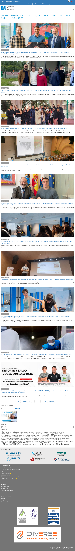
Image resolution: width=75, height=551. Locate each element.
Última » (58, 401)
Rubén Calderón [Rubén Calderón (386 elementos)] (43, 443)
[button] (71, 1)
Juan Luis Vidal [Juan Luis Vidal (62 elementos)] (47, 441)
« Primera (17, 401)
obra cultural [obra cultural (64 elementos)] (52, 441)
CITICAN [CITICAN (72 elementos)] (57, 432)
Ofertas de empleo (5, 475)
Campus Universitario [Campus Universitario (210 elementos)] (23, 432)
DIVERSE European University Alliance (10, 1)
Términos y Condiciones (68, 548)
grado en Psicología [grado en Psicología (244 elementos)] (32, 439)
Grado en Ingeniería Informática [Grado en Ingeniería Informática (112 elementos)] (52, 438)
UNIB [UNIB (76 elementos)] (20, 444)
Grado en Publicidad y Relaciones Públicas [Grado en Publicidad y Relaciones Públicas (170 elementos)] (49, 439)
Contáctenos (49, 548)
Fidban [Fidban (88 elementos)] (64, 433)
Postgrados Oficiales (6, 500)
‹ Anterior (24, 401)
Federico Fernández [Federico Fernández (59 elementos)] (58, 433)
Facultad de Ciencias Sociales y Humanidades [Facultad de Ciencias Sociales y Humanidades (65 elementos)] (45, 433)
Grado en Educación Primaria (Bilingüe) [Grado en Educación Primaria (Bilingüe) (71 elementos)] (35, 438)
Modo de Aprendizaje (6, 467)
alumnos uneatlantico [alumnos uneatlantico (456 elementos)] (9, 432)
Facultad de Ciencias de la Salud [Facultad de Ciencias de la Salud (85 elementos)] (28, 433)
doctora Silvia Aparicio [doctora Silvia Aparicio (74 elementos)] (16, 433)
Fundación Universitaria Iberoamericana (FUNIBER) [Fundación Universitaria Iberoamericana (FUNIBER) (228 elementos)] (31, 435)
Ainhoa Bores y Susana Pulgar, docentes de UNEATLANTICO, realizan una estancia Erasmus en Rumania (34, 128)
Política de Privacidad (57, 548)
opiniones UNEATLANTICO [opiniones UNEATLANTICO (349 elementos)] (64, 441)
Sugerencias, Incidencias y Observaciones (11, 477)
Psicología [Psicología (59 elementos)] (30, 442)
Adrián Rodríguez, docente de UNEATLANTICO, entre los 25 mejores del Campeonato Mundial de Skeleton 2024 (36, 354)
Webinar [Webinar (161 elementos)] (67, 444)
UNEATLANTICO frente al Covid (8, 478)
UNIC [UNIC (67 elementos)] (23, 444)
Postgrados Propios (6, 501)
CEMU (2, 471)
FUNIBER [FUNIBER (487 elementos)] (50, 435)
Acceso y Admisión (5, 486)
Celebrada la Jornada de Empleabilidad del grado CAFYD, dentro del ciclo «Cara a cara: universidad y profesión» (37, 279)
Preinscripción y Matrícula (7, 490)
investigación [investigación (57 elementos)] (20, 441)
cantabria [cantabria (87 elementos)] (32, 432)
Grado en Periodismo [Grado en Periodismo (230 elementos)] (19, 439)
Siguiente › (51, 401)
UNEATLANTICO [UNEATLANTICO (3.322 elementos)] (10, 444)
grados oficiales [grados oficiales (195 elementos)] (12, 441)
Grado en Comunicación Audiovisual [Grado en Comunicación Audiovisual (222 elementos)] (16, 438)
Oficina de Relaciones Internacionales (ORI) (11, 469)
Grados (3, 498)
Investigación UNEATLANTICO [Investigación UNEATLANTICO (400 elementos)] (33, 441)
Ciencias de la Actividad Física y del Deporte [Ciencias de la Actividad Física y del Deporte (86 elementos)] (45, 432)
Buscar (17, 408)
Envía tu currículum (5, 473)
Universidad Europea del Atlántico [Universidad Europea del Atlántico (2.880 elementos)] (48, 444)
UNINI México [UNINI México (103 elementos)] (27, 444)
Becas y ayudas (5, 488)
